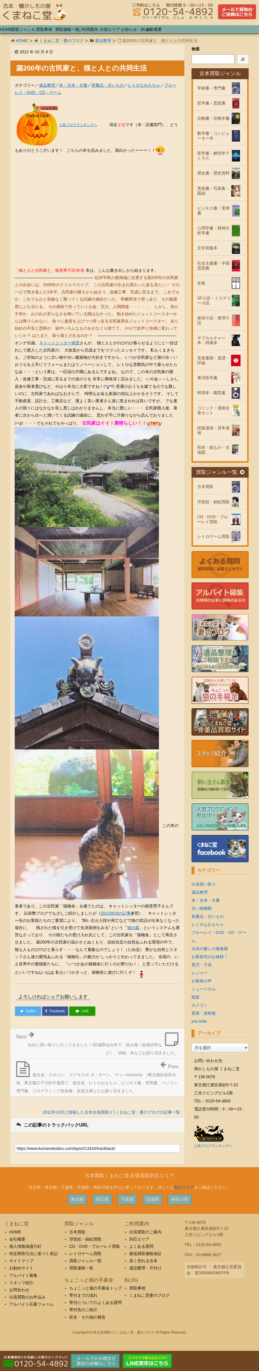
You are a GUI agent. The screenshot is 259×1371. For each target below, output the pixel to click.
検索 (196, 49)
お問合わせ (19, 1290)
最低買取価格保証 (145, 1253)
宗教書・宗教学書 (213, 118)
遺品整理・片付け (145, 1268)
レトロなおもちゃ (144, 85)
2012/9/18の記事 (116, 913)
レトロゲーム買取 (213, 536)
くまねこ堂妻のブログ (149, 1295)
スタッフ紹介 (21, 1282)
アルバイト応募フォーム (31, 1304)
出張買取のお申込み (27, 1297)
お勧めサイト (21, 1268)
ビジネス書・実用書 (213, 210)
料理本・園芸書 (211, 392)
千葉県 (127, 1199)
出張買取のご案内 (145, 1232)
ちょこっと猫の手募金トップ (95, 1288)
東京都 (77, 1199)
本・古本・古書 (73, 85)
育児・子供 (202, 964)
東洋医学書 (207, 377)
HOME (22, 40)
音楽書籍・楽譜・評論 (213, 360)
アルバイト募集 (23, 1275)
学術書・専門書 (211, 88)
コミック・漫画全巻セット (213, 410)
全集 (201, 283)
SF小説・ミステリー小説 (214, 300)
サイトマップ (21, 1260)
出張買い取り (204, 884)
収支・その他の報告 (87, 1317)
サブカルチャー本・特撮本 (211, 340)
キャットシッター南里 (59, 343)
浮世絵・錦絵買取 (213, 502)
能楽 (196, 997)
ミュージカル (204, 989)
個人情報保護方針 (25, 1246)
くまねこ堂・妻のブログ (61, 40)
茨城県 (152, 1199)
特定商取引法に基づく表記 (33, 1253)
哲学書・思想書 (211, 103)
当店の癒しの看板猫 (210, 948)
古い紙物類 (202, 908)
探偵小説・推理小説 (213, 320)
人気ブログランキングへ (78, 125)
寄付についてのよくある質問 (95, 1302)
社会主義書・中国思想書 (213, 265)
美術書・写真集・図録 (213, 190)
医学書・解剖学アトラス (213, 155)
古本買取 (205, 486)
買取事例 (137, 1288)
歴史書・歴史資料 (213, 173)
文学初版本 (207, 248)
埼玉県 (102, 1199)
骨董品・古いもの (107, 85)
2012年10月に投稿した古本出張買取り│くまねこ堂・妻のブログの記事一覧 (111, 1112)
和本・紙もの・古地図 (213, 450)
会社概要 (17, 1239)
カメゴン (200, 1005)
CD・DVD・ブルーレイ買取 (212, 519)
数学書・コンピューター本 (213, 135)
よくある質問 (141, 1246)
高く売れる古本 (143, 1260)
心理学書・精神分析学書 (213, 230)
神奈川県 (179, 1199)
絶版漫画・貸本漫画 (213, 430)
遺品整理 (103, 40)
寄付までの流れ (83, 1295)
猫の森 (133, 927)
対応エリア (184, 1187)
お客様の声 (202, 981)
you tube (199, 1021)
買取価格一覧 (81, 1268)
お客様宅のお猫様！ (210, 956)
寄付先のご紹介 (83, 1309)
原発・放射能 (204, 1013)
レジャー (200, 973)
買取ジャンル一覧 (220, 472)
